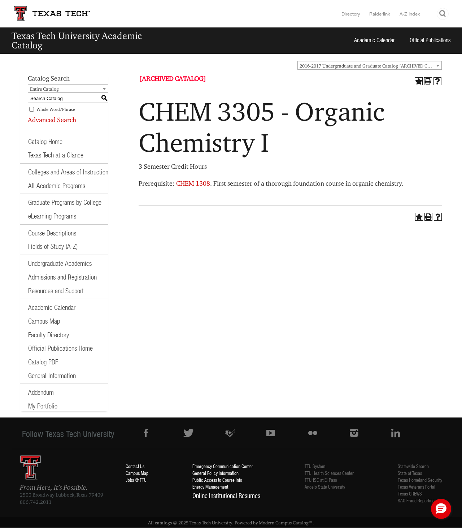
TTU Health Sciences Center (329, 473)
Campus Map (44, 321)
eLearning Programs (52, 216)
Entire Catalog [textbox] (44, 89)
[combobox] (369, 65)
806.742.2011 (36, 502)
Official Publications (430, 39)
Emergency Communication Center (222, 466)
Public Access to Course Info (217, 480)
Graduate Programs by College (64, 202)
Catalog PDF (43, 362)
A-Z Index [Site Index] (410, 14)
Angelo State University (325, 487)
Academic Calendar (374, 39)
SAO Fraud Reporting (416, 500)
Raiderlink (379, 14)
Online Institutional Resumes (226, 495)
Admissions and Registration (62, 277)
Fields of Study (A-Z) (53, 246)
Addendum (41, 392)
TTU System (315, 466)
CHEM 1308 (193, 183)
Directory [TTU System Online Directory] (350, 14)
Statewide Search (413, 466)
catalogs (163, 522)
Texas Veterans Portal (416, 487)
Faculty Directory (48, 334)
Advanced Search (52, 120)
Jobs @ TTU (136, 480)
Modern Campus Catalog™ (286, 522)
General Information (52, 375)
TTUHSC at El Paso (321, 480)
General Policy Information (215, 473)
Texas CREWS (410, 493)
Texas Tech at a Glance (55, 155)
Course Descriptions (52, 233)
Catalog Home (45, 141)
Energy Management (210, 487)
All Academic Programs (56, 185)
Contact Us (135, 466)
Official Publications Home (60, 348)
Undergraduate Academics (60, 263)
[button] (441, 509)
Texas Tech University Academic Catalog (77, 40)
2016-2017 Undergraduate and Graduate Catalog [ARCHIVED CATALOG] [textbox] (370, 66)
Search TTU (443, 14)
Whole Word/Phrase (55, 109)
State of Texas (410, 473)
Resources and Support (56, 290)
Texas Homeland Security (420, 480)
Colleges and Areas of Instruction (68, 172)
